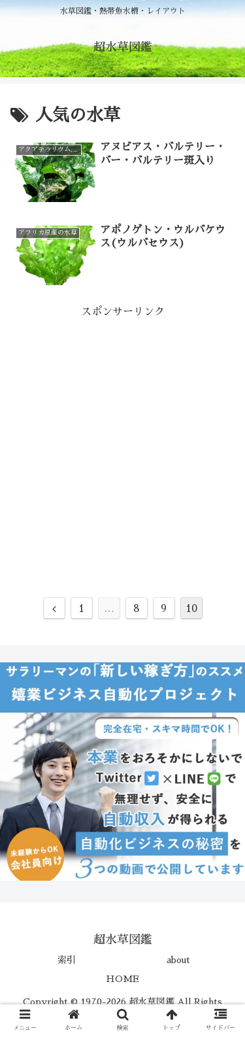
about (178, 959)
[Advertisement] (122, 444)
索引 (66, 959)
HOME (122, 978)
